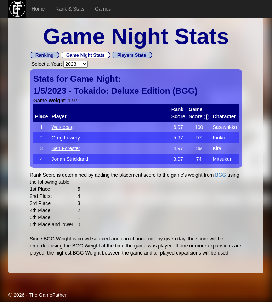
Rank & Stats (69, 9)
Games (103, 9)
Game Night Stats (85, 55)
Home (38, 9)
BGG (185, 91)
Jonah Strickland (70, 159)
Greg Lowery (66, 138)
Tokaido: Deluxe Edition (122, 91)
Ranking (44, 55)
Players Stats (131, 55)
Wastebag (63, 127)
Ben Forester (66, 148)
